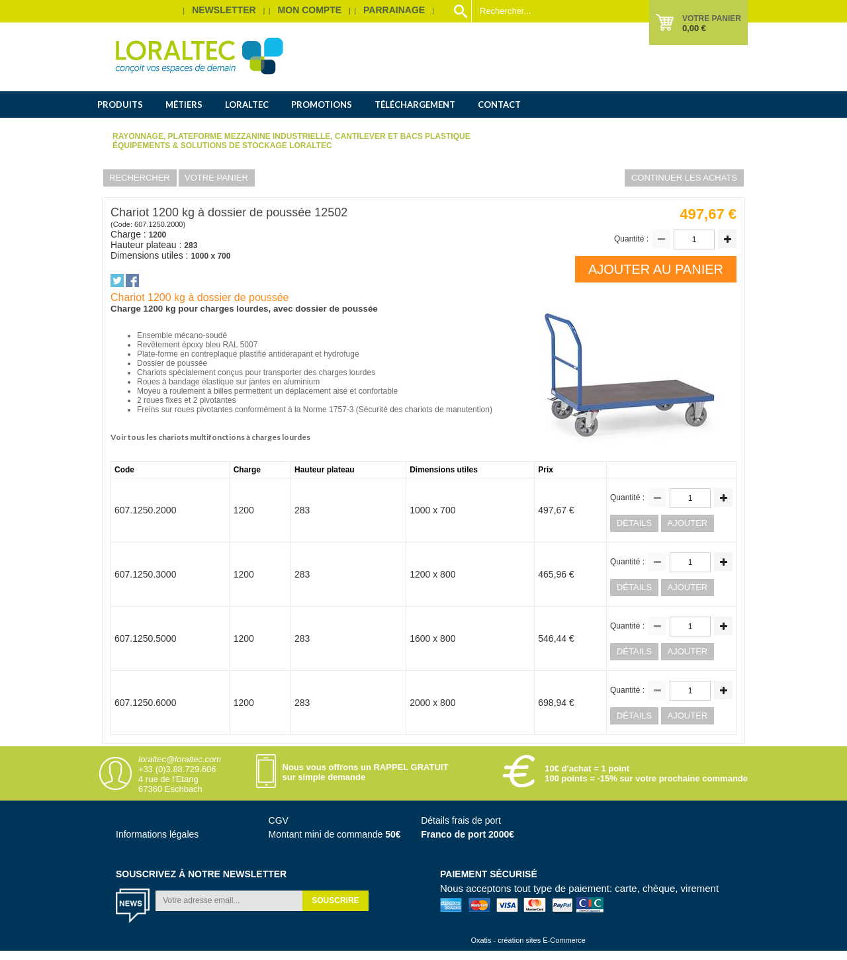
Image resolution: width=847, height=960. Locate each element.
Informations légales (157, 834)
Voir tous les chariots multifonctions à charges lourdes (210, 437)
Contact (499, 104)
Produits (120, 104)
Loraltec (247, 104)
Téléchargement (415, 104)
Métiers (183, 104)
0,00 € (694, 28)
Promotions (321, 104)
